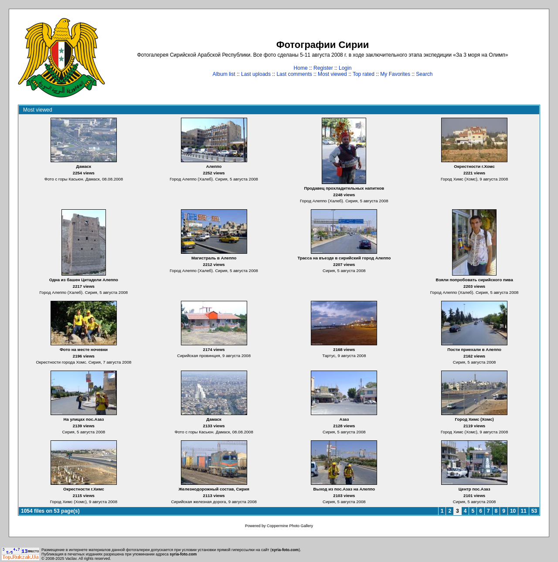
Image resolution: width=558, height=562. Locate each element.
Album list (224, 74)
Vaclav (71, 558)
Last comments (294, 74)
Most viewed (332, 74)
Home (301, 68)
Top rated (363, 74)
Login (345, 68)
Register (323, 68)
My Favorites (395, 74)
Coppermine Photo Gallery (290, 526)
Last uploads (256, 74)
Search (424, 74)
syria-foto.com (285, 550)
